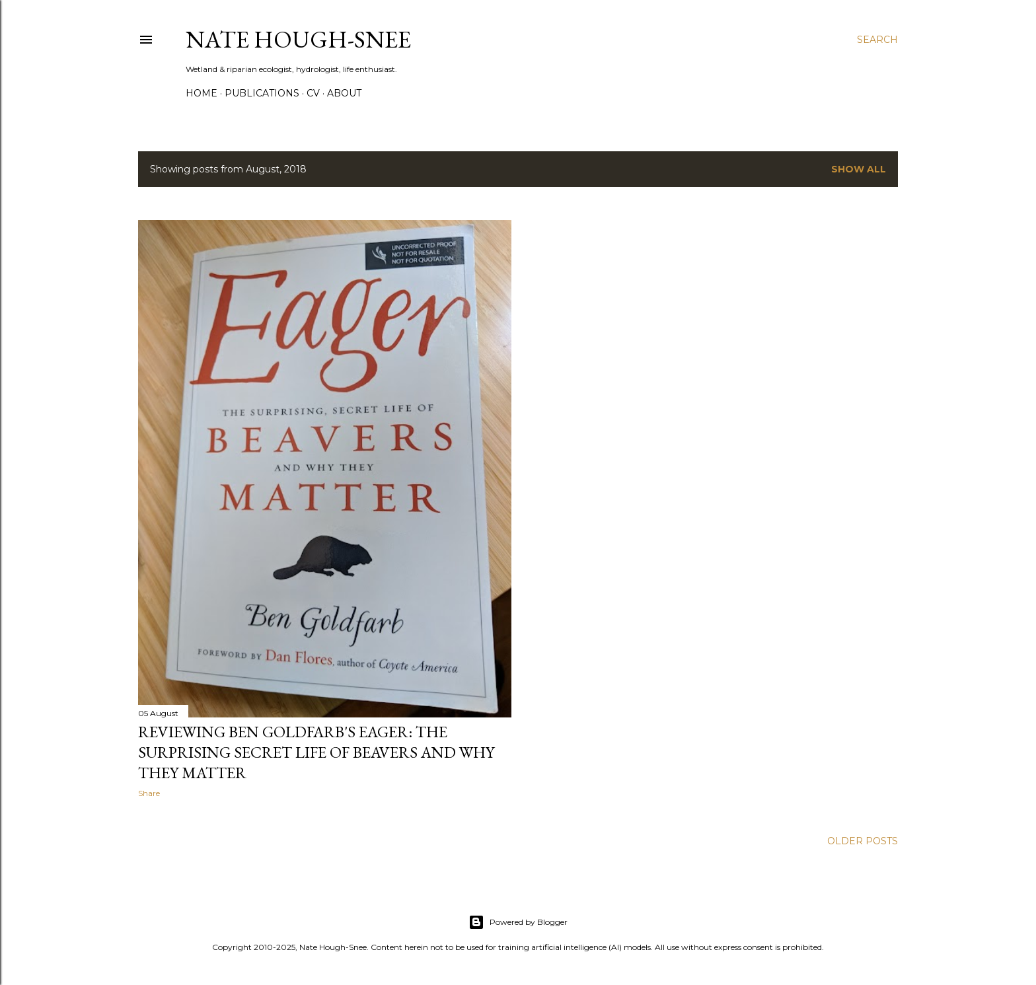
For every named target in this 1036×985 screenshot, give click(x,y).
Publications (262, 93)
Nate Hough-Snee (298, 39)
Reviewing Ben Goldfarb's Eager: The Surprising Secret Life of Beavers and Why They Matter (316, 752)
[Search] (877, 39)
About (344, 93)
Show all (858, 169)
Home (201, 93)
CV (313, 93)
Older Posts (862, 841)
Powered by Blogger (518, 922)
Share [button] (149, 793)
